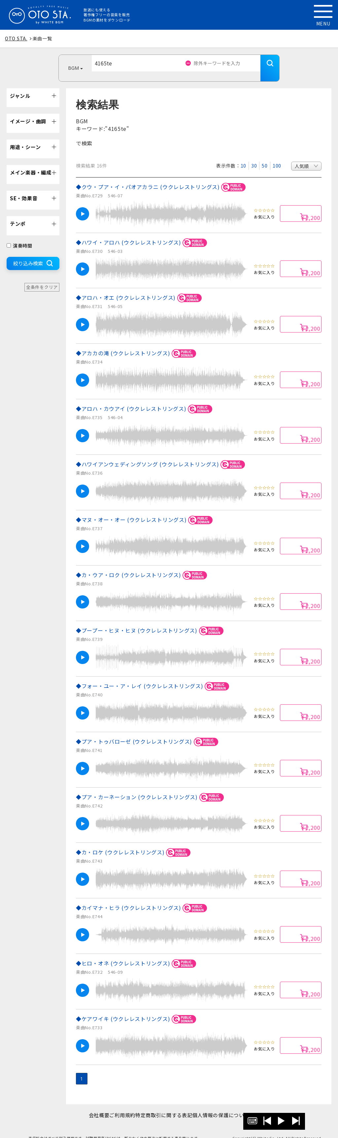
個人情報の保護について (231, 1105)
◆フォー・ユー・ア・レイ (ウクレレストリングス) (153, 676)
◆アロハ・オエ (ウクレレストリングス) (140, 288)
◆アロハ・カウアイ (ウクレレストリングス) (145, 399)
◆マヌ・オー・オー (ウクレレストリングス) (145, 510)
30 (254, 155)
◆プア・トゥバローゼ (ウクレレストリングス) (148, 731)
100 (277, 155)
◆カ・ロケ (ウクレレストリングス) (134, 842)
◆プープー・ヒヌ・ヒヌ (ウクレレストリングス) (150, 620)
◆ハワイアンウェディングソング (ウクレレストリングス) (161, 454)
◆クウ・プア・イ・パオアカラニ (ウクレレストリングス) (162, 177)
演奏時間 (19, 235)
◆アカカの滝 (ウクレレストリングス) (137, 343)
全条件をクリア (42, 277)
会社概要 (88, 1105)
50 (264, 155)
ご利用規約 (119, 1105)
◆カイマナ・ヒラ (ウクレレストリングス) (142, 898)
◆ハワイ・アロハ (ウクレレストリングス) (142, 232)
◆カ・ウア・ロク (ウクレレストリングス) (142, 565)
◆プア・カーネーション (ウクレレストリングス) (151, 787)
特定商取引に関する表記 (167, 1105)
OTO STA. (16, 38)
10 (243, 155)
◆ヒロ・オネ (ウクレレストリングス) (137, 953)
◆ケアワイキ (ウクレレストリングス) (137, 1009)
